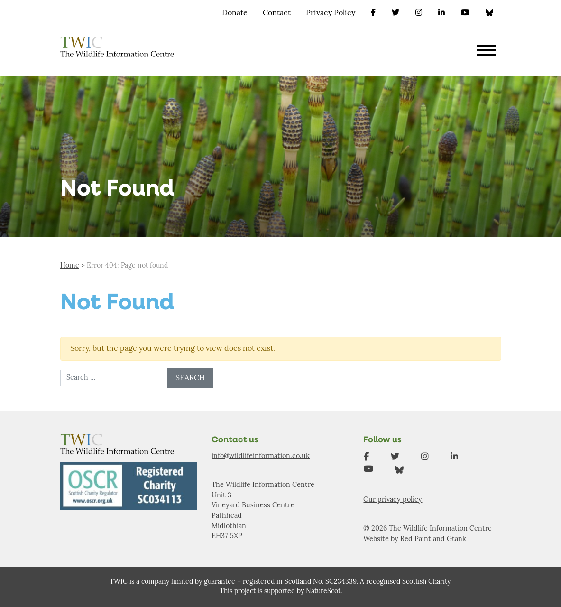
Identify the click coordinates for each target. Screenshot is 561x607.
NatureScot (323, 591)
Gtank (456, 539)
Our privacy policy (392, 500)
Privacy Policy (330, 13)
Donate (235, 13)
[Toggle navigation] (486, 51)
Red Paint (415, 539)
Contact (277, 13)
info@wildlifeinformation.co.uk (261, 456)
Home (69, 266)
